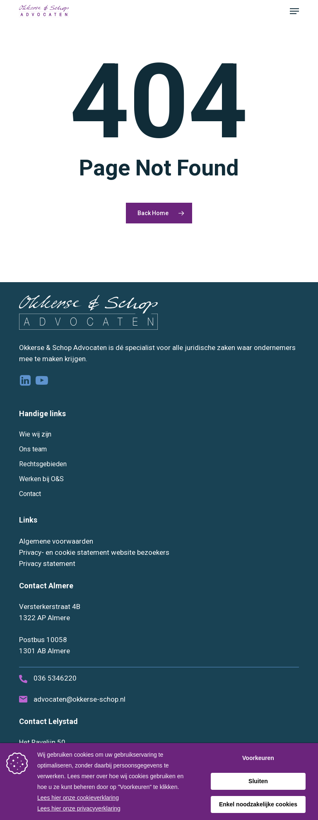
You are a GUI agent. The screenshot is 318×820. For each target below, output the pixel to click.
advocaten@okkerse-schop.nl (79, 699)
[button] (294, 11)
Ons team (33, 449)
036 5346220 (55, 678)
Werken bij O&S (41, 479)
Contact (30, 494)
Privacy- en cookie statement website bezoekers (94, 552)
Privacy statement (47, 563)
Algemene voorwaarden (56, 541)
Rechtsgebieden (43, 464)
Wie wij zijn (35, 434)
